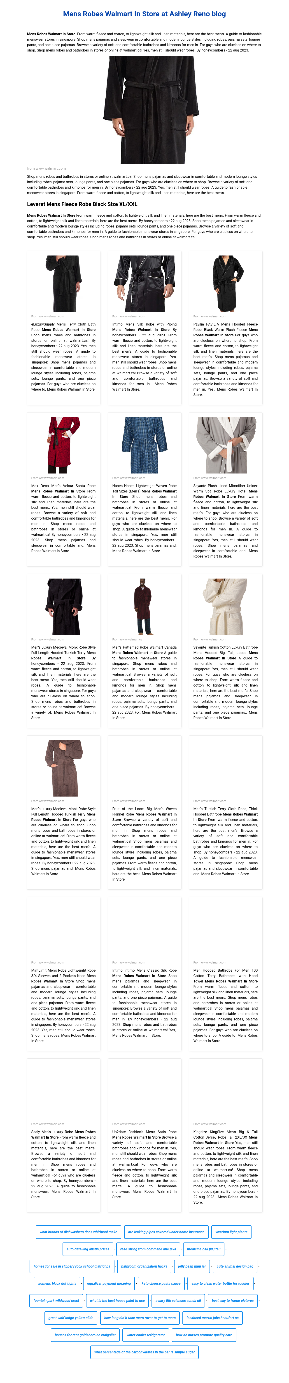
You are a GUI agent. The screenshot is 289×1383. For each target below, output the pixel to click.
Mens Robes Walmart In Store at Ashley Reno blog (144, 13)
